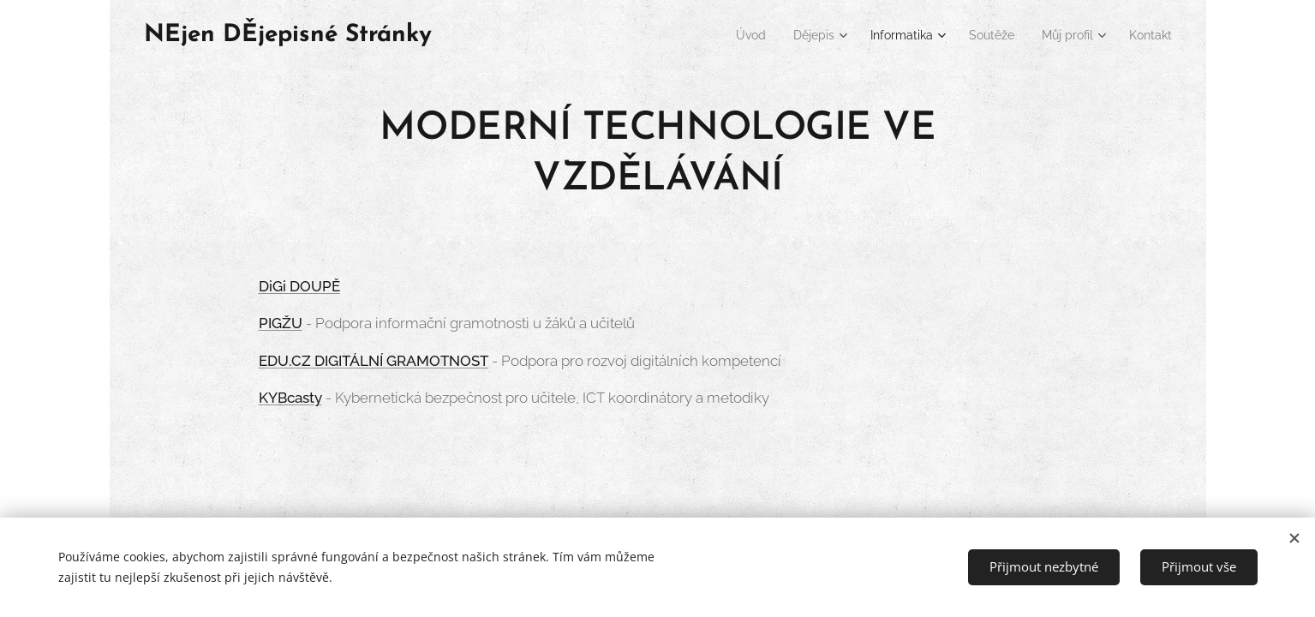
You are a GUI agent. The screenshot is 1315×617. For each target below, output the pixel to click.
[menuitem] (718, 35)
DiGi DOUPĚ (298, 286)
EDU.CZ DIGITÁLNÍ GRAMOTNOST (372, 360)
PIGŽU (280, 323)
